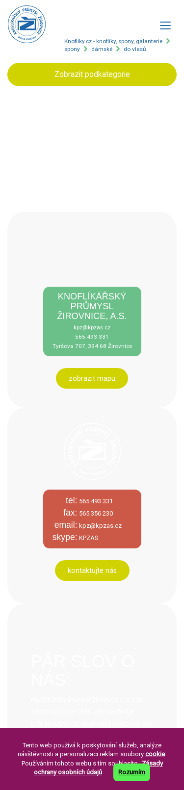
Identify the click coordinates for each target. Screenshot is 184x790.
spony (72, 49)
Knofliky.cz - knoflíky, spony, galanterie (113, 41)
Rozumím (131, 772)
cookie (155, 754)
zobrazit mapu (92, 378)
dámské (101, 49)
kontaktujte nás (92, 570)
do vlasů (135, 49)
